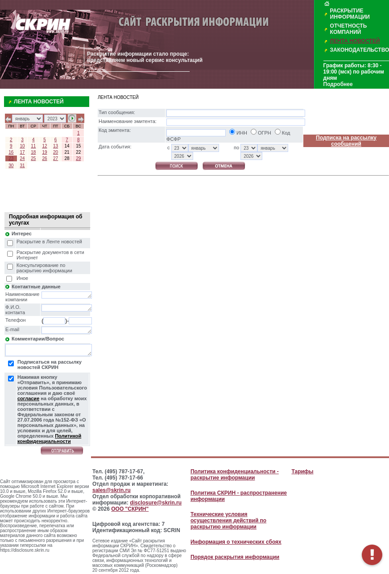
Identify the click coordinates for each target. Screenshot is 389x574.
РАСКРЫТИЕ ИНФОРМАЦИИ (350, 14)
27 (55, 158)
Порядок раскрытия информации (234, 557)
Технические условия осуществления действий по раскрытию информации (228, 520)
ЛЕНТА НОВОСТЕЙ (355, 41)
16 (10, 152)
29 (78, 158)
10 (22, 146)
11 (33, 146)
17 (22, 152)
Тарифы (302, 471)
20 (55, 152)
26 (44, 158)
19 (44, 152)
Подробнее (338, 84)
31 (22, 165)
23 (10, 158)
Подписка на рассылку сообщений (346, 141)
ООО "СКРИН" (130, 509)
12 (44, 146)
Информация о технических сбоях (235, 542)
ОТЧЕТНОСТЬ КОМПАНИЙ (348, 29)
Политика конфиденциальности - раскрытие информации (234, 474)
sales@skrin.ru (111, 490)
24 (22, 158)
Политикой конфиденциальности (49, 438)
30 (10, 165)
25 (33, 158)
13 (55, 146)
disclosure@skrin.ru (156, 503)
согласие (28, 398)
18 (33, 152)
